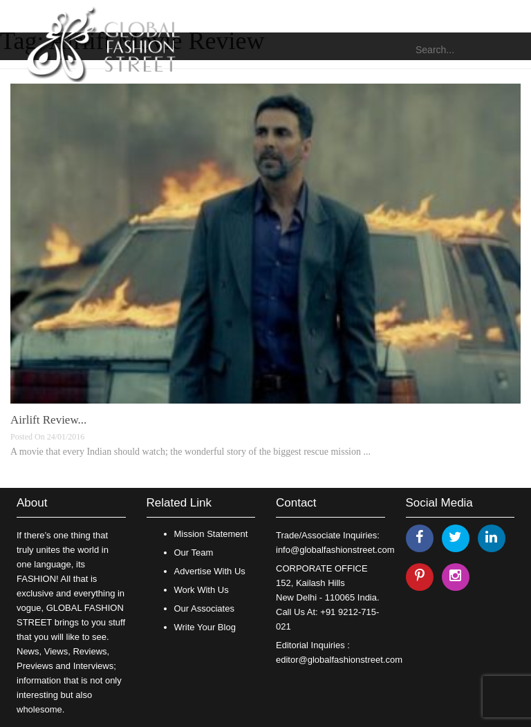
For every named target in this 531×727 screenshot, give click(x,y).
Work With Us (201, 590)
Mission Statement (211, 534)
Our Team (194, 552)
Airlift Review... (48, 419)
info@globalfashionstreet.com (335, 550)
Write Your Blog (205, 627)
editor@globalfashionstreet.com (339, 659)
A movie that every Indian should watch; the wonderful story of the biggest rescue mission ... (190, 451)
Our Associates (204, 608)
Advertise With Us (209, 571)
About (32, 502)
